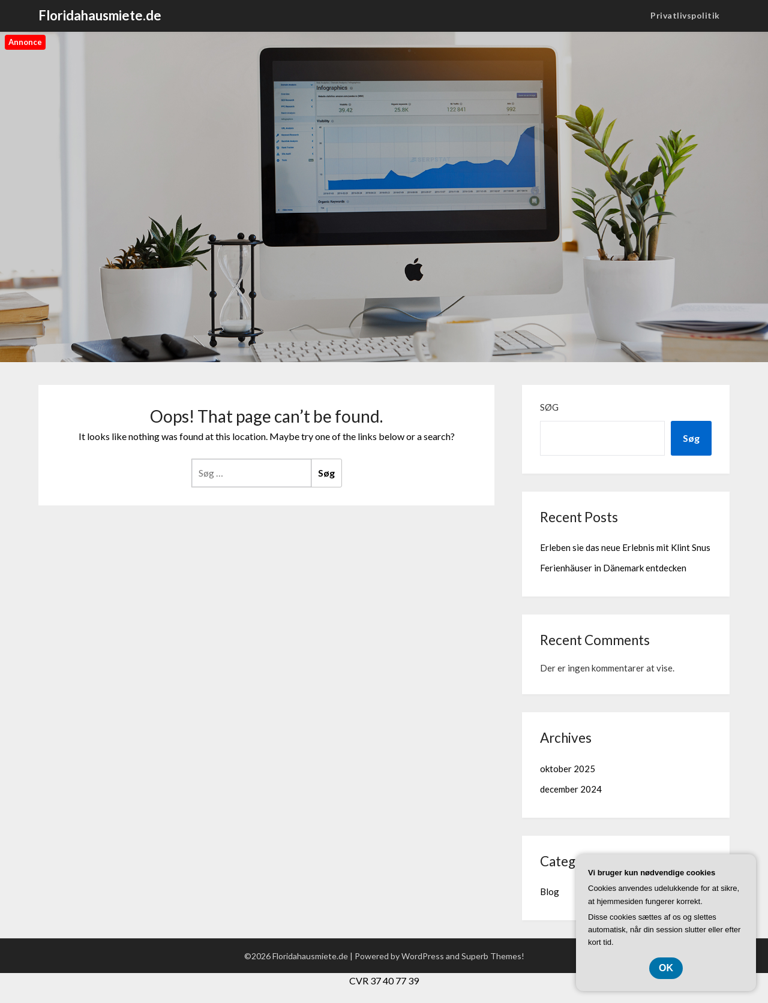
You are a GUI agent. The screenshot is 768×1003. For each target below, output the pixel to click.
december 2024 (571, 789)
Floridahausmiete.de (99, 15)
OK (666, 968)
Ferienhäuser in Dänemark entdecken (613, 567)
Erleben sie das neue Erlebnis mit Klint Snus (625, 547)
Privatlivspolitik (685, 15)
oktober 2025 (567, 768)
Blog (549, 891)
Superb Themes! (492, 956)
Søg (549, 407)
